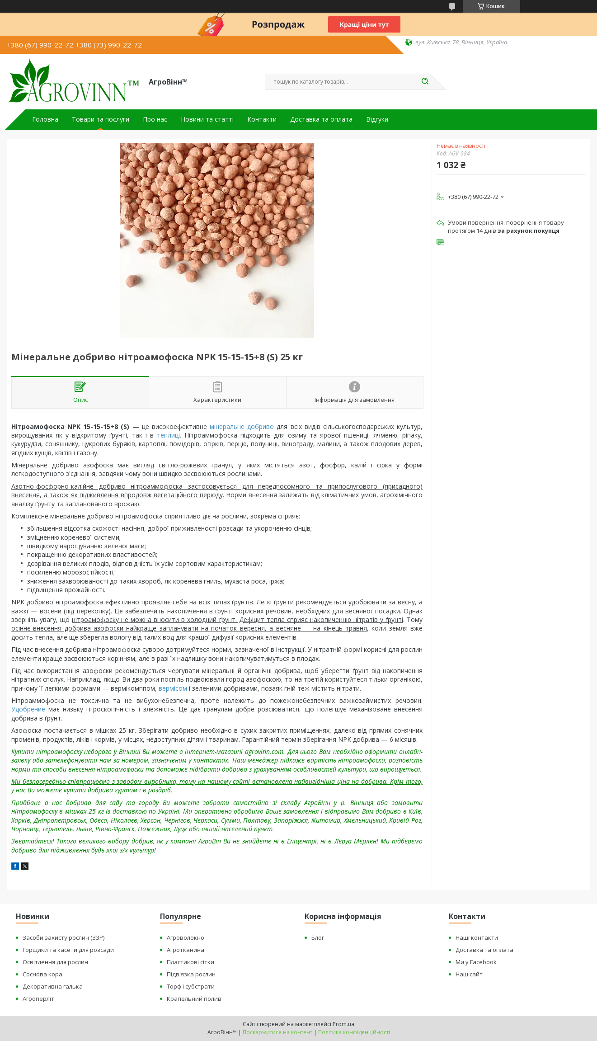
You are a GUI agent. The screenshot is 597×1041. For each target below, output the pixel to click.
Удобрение (28, 709)
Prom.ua (343, 1024)
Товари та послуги (100, 119)
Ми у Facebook (476, 962)
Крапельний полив (194, 998)
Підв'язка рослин (191, 974)
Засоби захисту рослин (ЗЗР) (63, 937)
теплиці (168, 435)
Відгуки (377, 119)
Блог (317, 937)
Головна (45, 119)
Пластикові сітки (190, 962)
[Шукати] (425, 82)
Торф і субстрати (191, 986)
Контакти (262, 119)
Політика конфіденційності (354, 1032)
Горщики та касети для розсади (68, 950)
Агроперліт (38, 998)
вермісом (173, 688)
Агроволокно (185, 937)
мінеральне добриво (242, 426)
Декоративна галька (53, 986)
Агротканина (185, 950)
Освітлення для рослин (55, 962)
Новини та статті (207, 119)
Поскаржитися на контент (277, 1032)
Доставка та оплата (321, 119)
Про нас (155, 119)
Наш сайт (469, 974)
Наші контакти (477, 937)
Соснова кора (42, 974)
